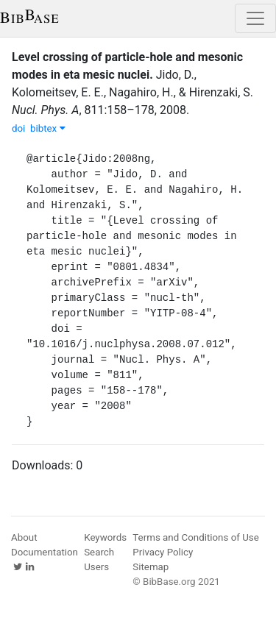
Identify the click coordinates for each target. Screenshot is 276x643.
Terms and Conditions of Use (195, 537)
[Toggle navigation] (255, 18)
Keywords (105, 537)
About (24, 537)
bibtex (48, 128)
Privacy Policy (162, 552)
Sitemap (150, 566)
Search (99, 552)
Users (96, 566)
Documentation (44, 552)
